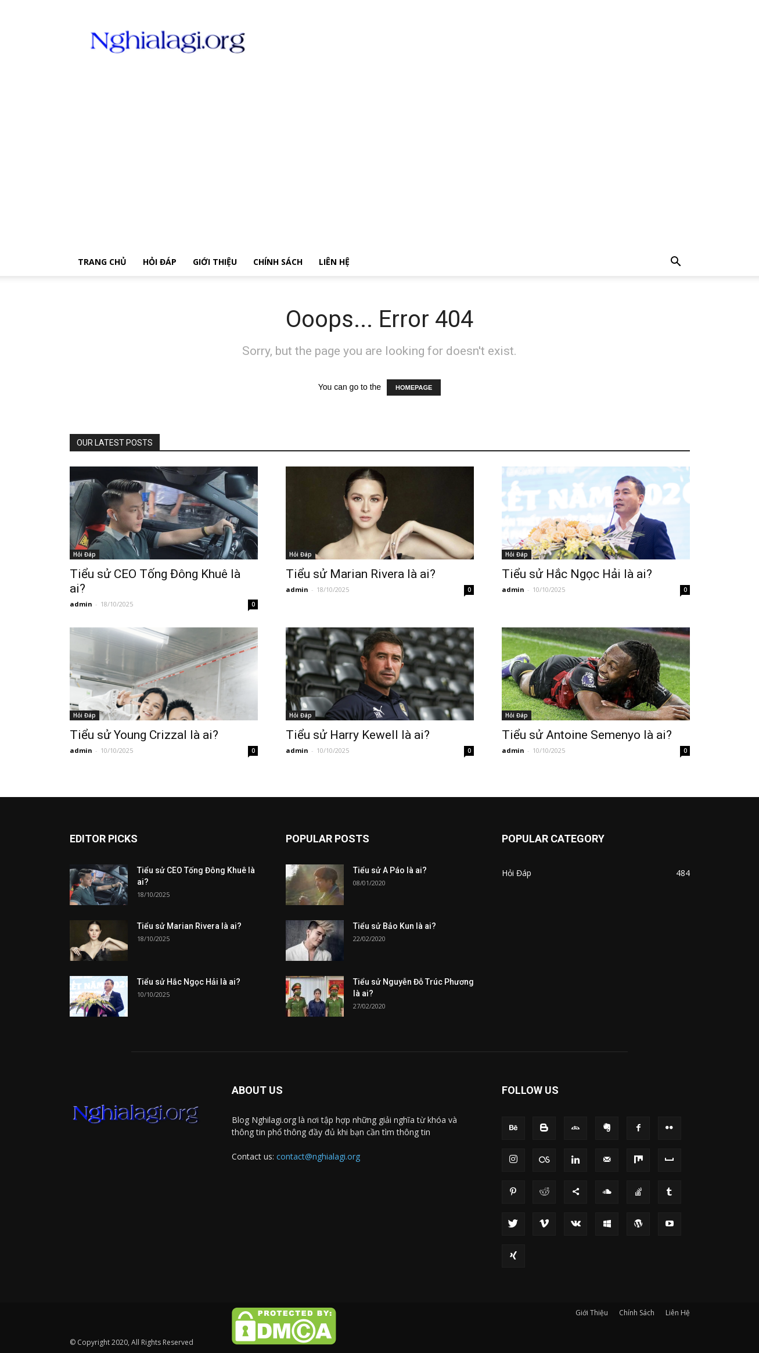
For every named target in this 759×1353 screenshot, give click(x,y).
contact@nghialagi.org (318, 1156)
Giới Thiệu (215, 261)
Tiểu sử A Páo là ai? (390, 870)
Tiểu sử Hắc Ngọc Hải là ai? (577, 574)
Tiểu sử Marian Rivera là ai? (361, 574)
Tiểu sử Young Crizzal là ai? (144, 735)
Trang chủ (102, 261)
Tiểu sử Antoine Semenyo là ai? (587, 735)
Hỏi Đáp (160, 261)
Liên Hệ (334, 261)
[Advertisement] (379, 161)
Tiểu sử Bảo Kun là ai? (394, 926)
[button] (676, 262)
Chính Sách (278, 261)
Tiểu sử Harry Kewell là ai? (358, 735)
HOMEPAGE (413, 387)
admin (81, 604)
